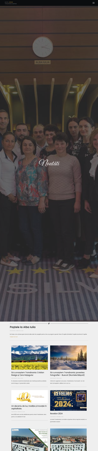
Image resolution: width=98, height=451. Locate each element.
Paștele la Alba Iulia (23, 327)
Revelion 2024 (56, 413)
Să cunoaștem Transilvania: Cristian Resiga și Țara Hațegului (27, 373)
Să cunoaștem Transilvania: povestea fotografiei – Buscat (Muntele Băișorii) (67, 373)
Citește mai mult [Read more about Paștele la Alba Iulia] (13, 336)
